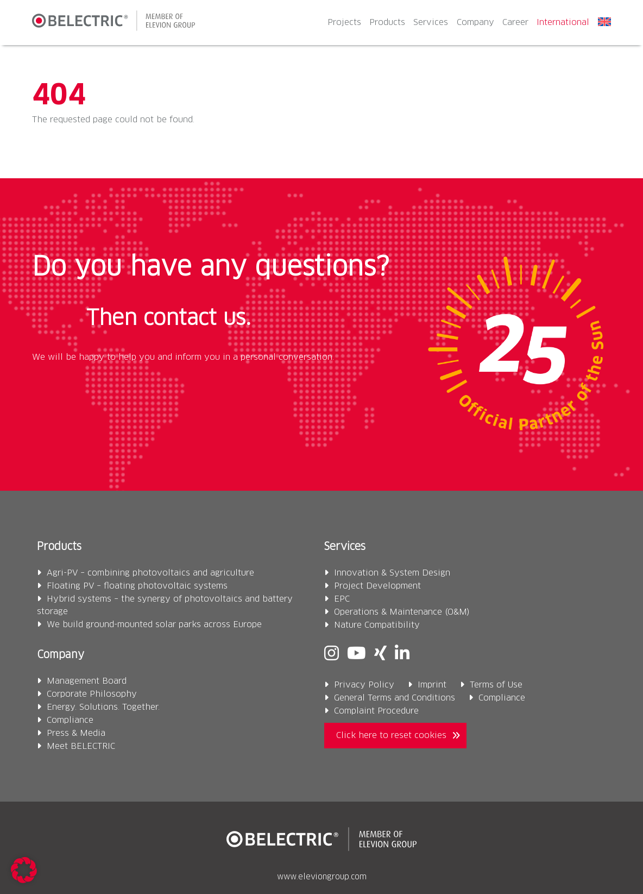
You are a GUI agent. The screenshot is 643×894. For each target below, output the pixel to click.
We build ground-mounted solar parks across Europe (154, 625)
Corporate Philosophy (92, 694)
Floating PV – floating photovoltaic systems (137, 586)
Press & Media (76, 733)
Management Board (87, 681)
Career (515, 22)
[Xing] (380, 654)
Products (387, 22)
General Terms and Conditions (394, 698)
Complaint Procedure (376, 711)
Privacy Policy (364, 685)
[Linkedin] (402, 654)
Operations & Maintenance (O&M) (402, 612)
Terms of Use (496, 685)
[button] (24, 870)
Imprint (432, 685)
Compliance (70, 720)
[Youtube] (356, 654)
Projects (344, 22)
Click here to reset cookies (391, 736)
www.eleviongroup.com (322, 877)
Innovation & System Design (392, 573)
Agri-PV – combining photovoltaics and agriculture (150, 573)
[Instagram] (331, 654)
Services (430, 22)
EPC (342, 599)
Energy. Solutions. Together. (103, 707)
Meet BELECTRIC (81, 746)
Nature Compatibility (377, 625)
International (563, 22)
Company (475, 22)
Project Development (377, 586)
